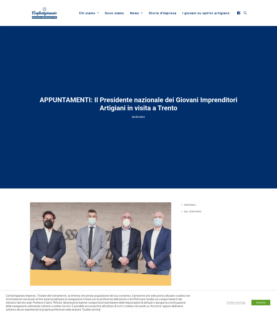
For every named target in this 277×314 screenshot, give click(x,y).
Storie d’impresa (162, 13)
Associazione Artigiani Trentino (145, 279)
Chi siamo (89, 13)
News (136, 13)
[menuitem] (89, 13)
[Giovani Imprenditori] (44, 13)
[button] (239, 13)
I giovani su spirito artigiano (206, 13)
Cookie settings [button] (236, 302)
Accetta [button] (260, 302)
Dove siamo (114, 13)
